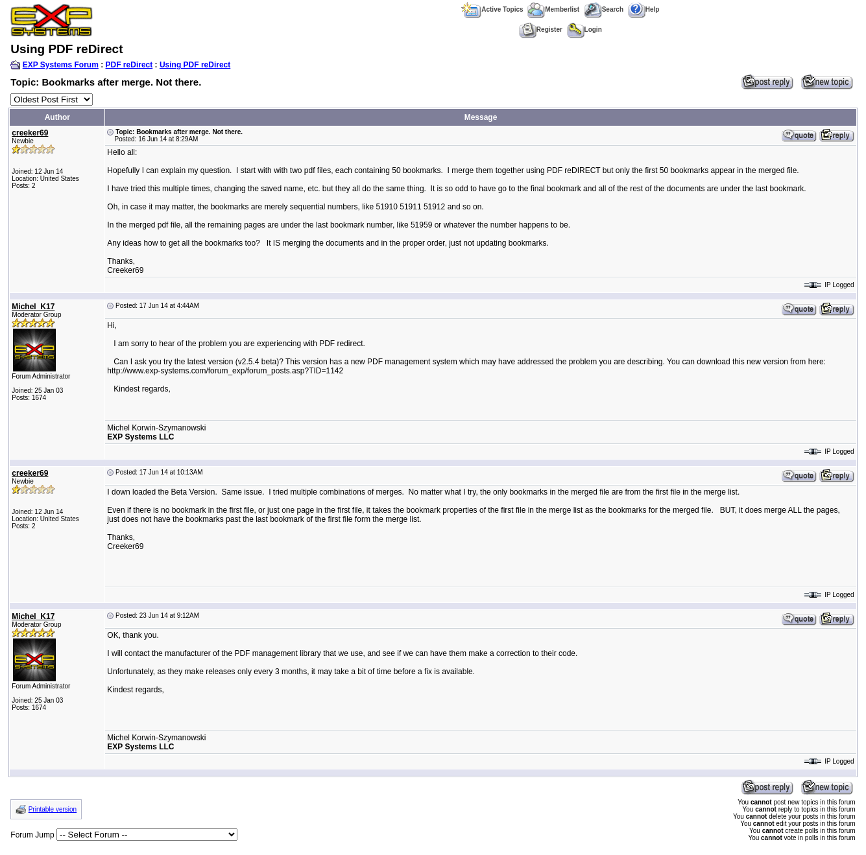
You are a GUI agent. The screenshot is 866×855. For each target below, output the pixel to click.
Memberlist (553, 9)
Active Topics (492, 9)
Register (540, 29)
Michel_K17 (33, 306)
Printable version (53, 809)
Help (644, 9)
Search (603, 9)
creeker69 (30, 132)
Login (584, 29)
